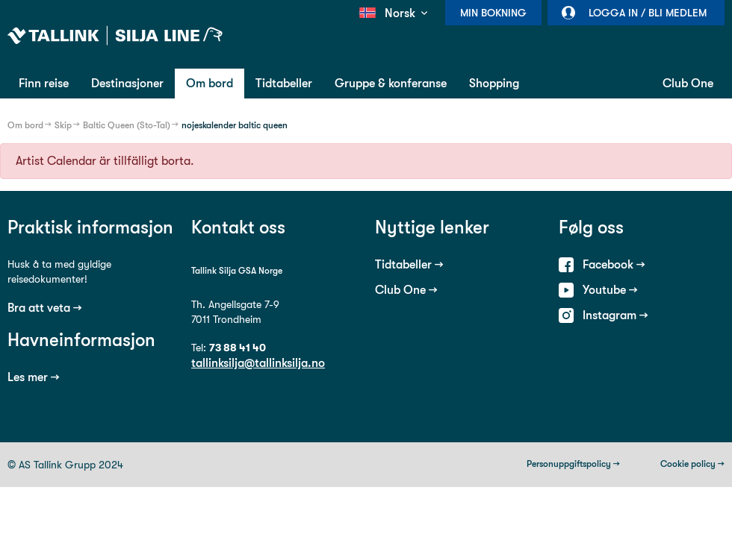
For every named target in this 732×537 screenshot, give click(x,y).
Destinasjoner (127, 83)
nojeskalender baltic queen (235, 125)
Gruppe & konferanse (391, 83)
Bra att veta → (44, 308)
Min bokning (493, 13)
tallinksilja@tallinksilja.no (258, 363)
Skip (63, 125)
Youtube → (610, 290)
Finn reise (44, 83)
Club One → (406, 290)
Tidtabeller (283, 83)
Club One (688, 83)
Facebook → (614, 264)
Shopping (494, 83)
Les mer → (33, 377)
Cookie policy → (692, 464)
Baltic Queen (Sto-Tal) (126, 125)
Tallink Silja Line (115, 35)
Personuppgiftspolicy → (573, 464)
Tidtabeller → (409, 264)
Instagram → (615, 315)
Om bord (209, 83)
